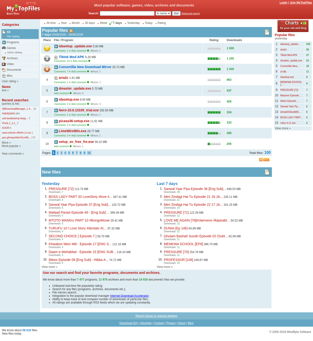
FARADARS (8, 113)
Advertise (146, 323)
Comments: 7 (61, 71)
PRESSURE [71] (176, 212)
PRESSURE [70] (176, 252)
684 (17, 113)
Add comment (78, 50)
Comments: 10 (62, 61)
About (181, 323)
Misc (10, 75)
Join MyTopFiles (301, 2)
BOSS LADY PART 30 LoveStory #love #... (80, 197)
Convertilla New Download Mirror (85, 67)
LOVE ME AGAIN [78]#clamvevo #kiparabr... (197, 220)
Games (11, 48)
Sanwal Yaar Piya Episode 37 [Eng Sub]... (80, 204)
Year (64, 23)
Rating (162, 23)
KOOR (5, 128)
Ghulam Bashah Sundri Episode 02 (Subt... (196, 236)
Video (10, 64)
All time (51, 23)
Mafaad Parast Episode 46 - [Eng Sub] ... (79, 212)
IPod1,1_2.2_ (9, 123)
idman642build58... (290, 112)
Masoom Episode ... (290, 95)
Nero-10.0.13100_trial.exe (79, 110)
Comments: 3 (61, 115)
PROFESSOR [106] (178, 260)
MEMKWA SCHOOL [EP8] (183, 244)
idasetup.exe (69, 99)
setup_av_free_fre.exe (76, 142)
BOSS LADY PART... (291, 117)
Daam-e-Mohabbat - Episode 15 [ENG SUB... (82, 252)
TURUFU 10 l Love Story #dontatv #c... (78, 228)
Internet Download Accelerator (129, 296)
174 (33, 137)
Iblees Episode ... (289, 101)
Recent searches (15, 100)
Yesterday (133, 23)
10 (34, 109)
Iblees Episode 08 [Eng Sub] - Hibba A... (78, 260)
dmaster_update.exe (75, 88)
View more (48, 267)
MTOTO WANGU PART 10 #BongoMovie (79, 220)
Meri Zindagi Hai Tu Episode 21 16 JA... (193, 197)
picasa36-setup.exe (74, 121)
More (5, 142)
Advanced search (191, 13)
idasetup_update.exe (75, 46)
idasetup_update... (290, 44)
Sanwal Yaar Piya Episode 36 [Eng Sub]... (195, 189)
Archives (12, 58)
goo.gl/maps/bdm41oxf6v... (16, 137)
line (4, 90)
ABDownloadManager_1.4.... (17, 109)
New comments (12, 153)
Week (103, 23)
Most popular (10, 146)
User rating (9, 81)
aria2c (63, 78)
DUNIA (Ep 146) (176, 228)
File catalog (13, 36)
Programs (13, 42)
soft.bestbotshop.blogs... (15, 118)
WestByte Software (299, 332)
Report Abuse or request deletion (156, 316)
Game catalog (14, 52)
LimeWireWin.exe (72, 131)
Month (76, 23)
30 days (90, 23)
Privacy (171, 323)
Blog (191, 323)
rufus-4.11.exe (288, 123)
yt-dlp (283, 71)
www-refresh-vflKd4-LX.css (16, 132)
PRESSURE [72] (61, 189)
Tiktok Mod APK (72, 57)
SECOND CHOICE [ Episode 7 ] (73, 236)
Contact (159, 323)
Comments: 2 (61, 50)
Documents (14, 69)
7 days (115, 23)
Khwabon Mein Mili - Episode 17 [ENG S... (80, 244)
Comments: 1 (61, 82)
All (8, 32)
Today (148, 23)
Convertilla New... (289, 66)
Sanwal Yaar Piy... (289, 106)
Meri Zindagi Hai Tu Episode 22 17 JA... (193, 204)
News (6, 87)
